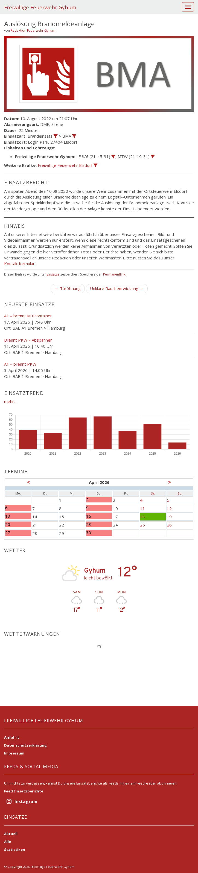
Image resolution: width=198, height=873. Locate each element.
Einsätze (53, 274)
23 (99, 524)
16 (99, 516)
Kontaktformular (19, 263)
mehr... (10, 401)
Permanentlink (114, 274)
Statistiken (14, 849)
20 (18, 524)
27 (18, 532)
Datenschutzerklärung (25, 745)
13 (18, 516)
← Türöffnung (68, 288)
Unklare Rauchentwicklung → (117, 288)
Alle (7, 841)
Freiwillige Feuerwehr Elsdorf (65, 165)
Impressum (14, 753)
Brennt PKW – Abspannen (28, 340)
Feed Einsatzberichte (23, 791)
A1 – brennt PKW (20, 364)
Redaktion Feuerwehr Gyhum (33, 30)
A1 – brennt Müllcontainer (28, 315)
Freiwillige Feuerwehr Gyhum (40, 7)
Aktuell (11, 833)
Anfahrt (11, 737)
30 (99, 532)
